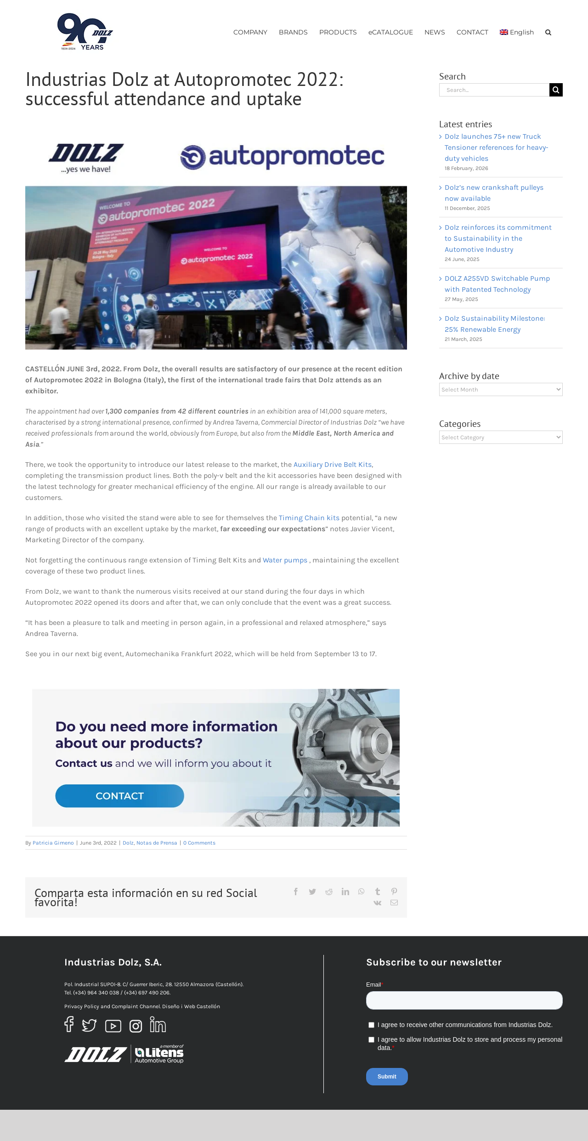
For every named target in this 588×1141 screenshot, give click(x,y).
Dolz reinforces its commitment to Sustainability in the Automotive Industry (498, 238)
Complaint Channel (136, 1006)
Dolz (128, 843)
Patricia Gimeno (53, 843)
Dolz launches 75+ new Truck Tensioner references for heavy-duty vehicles (496, 147)
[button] (548, 32)
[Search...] (494, 90)
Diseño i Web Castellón (191, 1006)
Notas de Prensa (156, 843)
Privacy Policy (81, 1006)
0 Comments (199, 843)
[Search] (556, 90)
